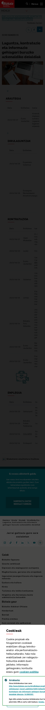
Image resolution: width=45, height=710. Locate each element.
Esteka (42, 702)
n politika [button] (29, 671)
